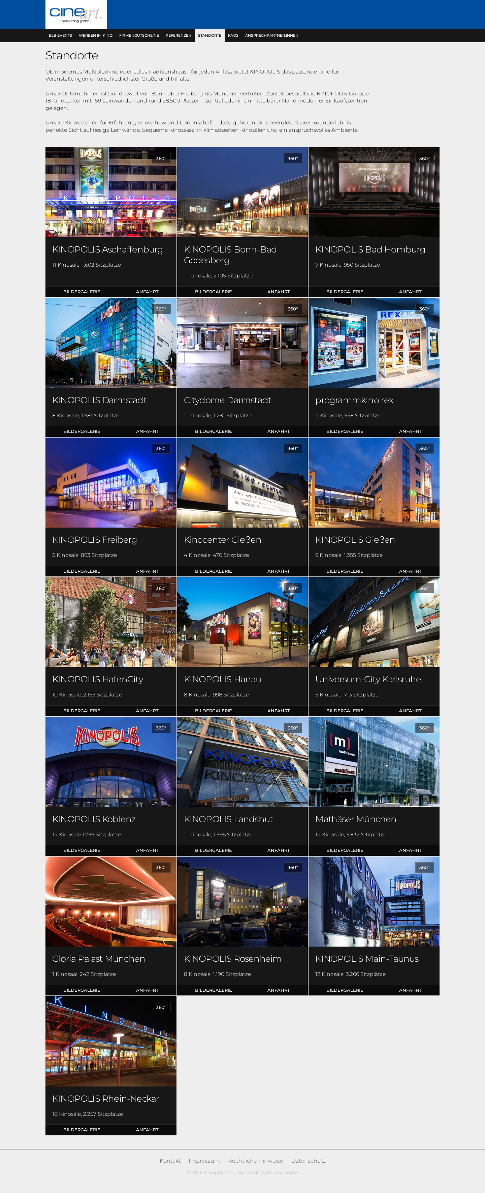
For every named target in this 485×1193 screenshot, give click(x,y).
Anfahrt (147, 291)
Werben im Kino (95, 35)
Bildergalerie (81, 291)
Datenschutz (308, 1161)
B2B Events (60, 35)
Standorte (209, 35)
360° (161, 158)
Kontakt (170, 1161)
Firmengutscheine (139, 35)
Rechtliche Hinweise (255, 1161)
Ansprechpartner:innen (271, 35)
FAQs (233, 35)
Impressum (204, 1161)
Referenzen (178, 35)
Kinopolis (76, 14)
